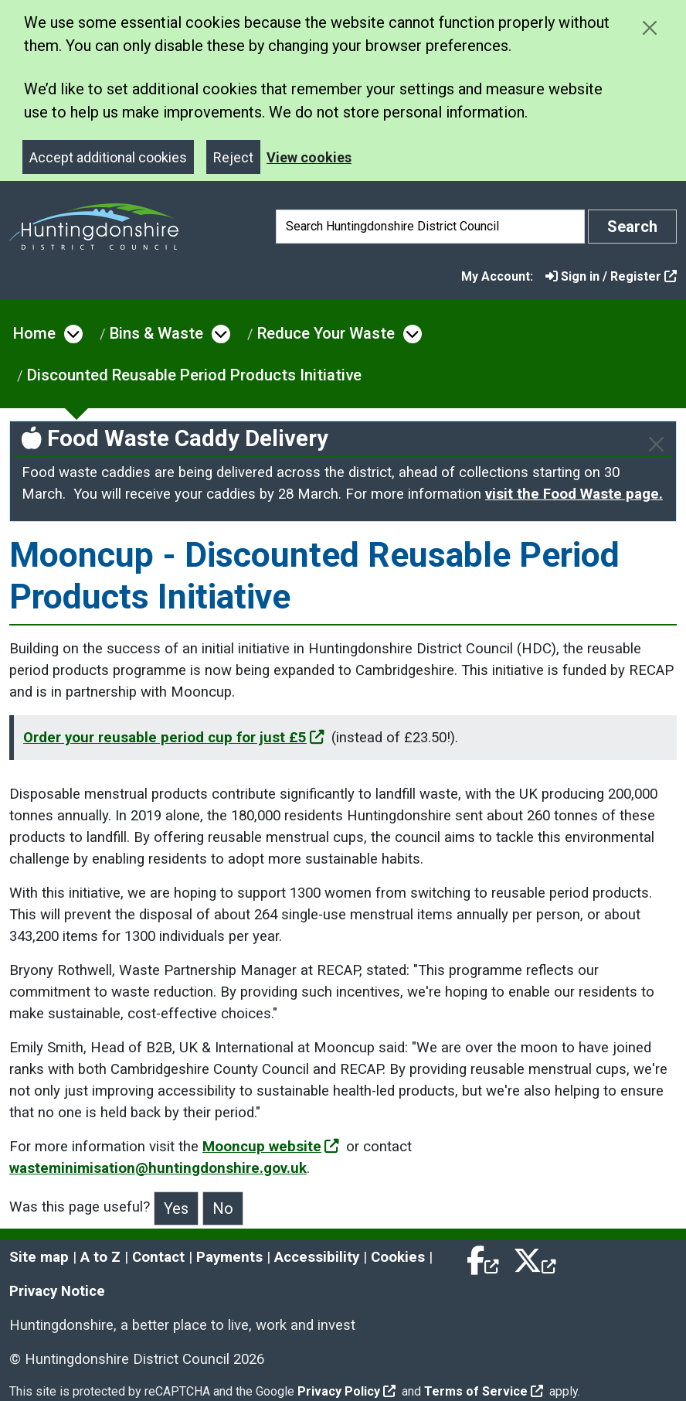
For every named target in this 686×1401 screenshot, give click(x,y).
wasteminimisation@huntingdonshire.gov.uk (158, 1168)
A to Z (100, 1257)
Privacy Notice (57, 1291)
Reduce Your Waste (326, 333)
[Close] (656, 444)
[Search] (430, 227)
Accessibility (316, 1257)
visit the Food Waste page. (574, 494)
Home (34, 333)
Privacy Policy (346, 1391)
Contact (158, 1257)
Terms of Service (483, 1391)
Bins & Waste (156, 333)
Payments (229, 1257)
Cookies (398, 1257)
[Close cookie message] (649, 27)
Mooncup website (270, 1146)
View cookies (309, 157)
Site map (39, 1257)
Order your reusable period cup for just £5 (173, 737)
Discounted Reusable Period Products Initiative (194, 375)
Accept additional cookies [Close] (108, 157)
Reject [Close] (233, 157)
